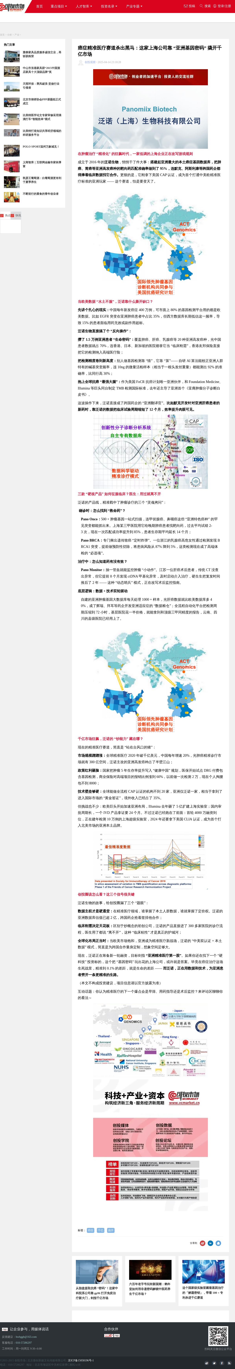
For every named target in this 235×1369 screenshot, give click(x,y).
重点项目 (59, 6)
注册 (228, 6)
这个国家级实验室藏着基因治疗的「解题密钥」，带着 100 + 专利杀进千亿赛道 (203, 1292)
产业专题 (134, 6)
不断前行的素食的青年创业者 (41, 193)
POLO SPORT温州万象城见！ (41, 146)
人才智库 (84, 6)
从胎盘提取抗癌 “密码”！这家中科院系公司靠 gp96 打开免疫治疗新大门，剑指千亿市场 (97, 1293)
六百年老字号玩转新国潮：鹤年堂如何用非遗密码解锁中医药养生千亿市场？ (149, 1289)
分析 (9, 34)
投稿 (189, 6)
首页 (39, 6)
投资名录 (109, 6)
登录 (221, 6)
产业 (17, 34)
